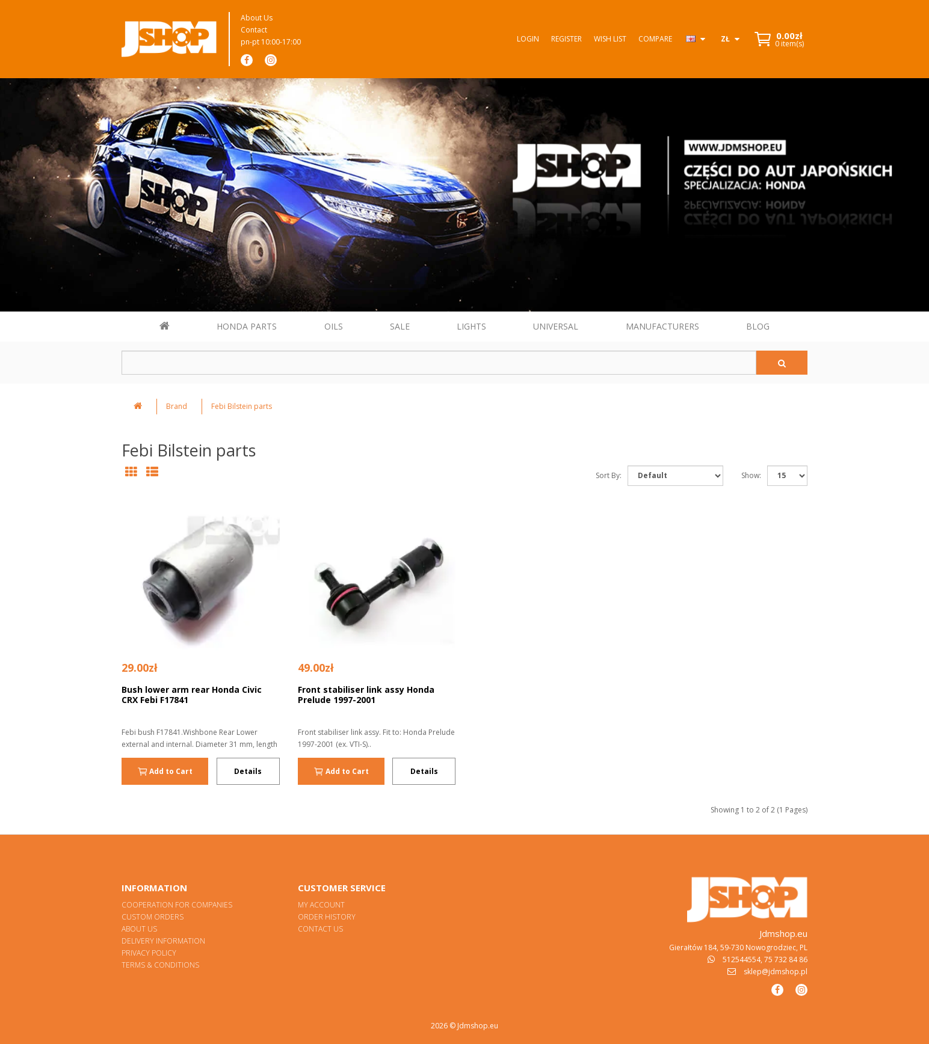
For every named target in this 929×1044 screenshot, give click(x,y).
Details (248, 771)
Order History (327, 917)
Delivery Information (163, 941)
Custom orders (153, 917)
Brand (176, 406)
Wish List (610, 39)
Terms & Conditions (160, 965)
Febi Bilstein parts (241, 406)
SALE (400, 326)
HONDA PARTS (247, 326)
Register (566, 39)
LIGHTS (471, 326)
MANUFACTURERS (662, 326)
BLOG (758, 326)
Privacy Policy (149, 953)
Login (528, 39)
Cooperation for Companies (177, 905)
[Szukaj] (781, 363)
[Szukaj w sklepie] (439, 363)
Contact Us (320, 929)
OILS (333, 326)
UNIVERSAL (555, 326)
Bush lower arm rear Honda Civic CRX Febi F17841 (192, 694)
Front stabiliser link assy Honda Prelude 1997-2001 (366, 694)
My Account (321, 905)
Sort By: (609, 475)
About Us (257, 18)
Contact (254, 30)
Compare (655, 39)
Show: (751, 475)
